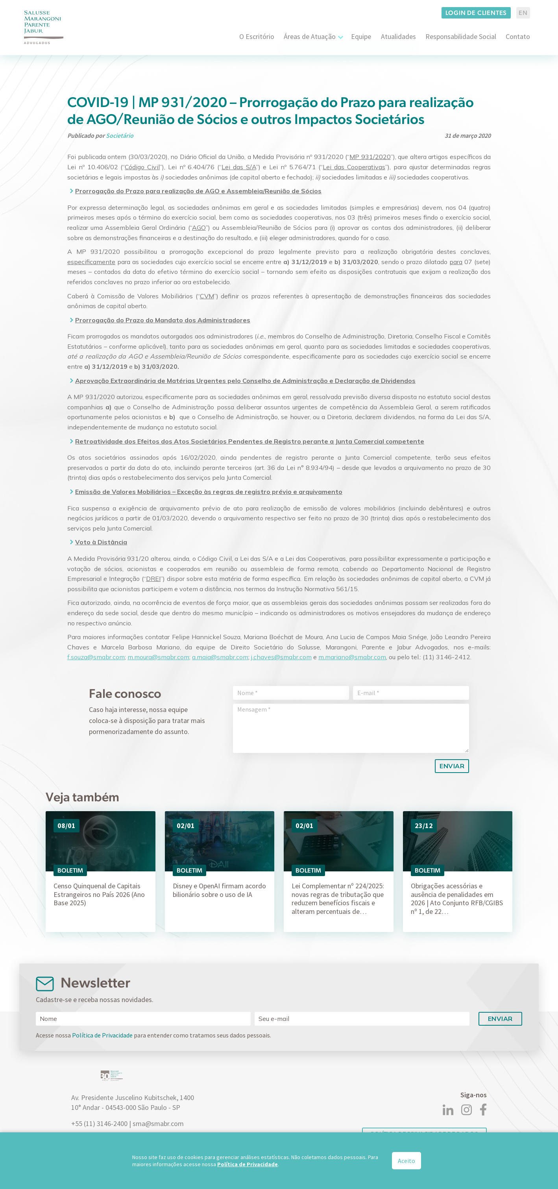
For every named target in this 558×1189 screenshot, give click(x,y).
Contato (518, 36)
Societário (119, 135)
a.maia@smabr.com (220, 657)
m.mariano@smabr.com (352, 657)
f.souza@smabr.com (96, 657)
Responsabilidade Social (460, 36)
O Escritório (256, 36)
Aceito (406, 1161)
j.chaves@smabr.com (281, 657)
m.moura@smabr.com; (158, 657)
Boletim (70, 870)
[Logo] (43, 27)
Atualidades (398, 36)
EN (523, 13)
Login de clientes (476, 13)
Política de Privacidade (102, 1035)
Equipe (361, 36)
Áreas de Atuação (310, 36)
